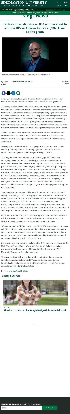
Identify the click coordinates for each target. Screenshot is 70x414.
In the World (16, 271)
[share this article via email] (18, 93)
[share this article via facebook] (4, 93)
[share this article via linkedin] (13, 93)
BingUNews (35, 16)
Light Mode (18, 9)
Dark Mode (29, 9)
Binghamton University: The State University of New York (27, 3)
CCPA (25, 271)
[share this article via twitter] (8, 93)
